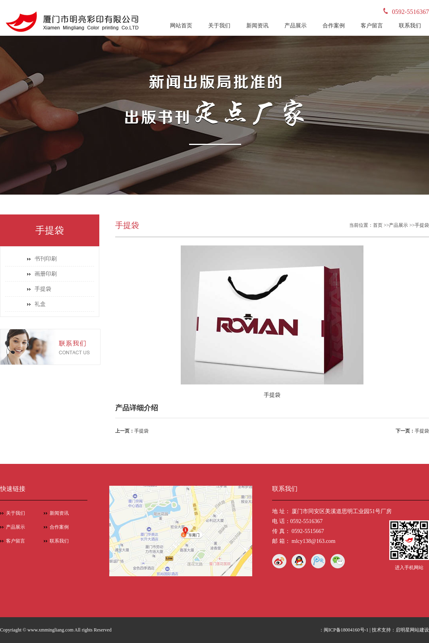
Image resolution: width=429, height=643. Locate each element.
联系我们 (410, 26)
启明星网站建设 (412, 630)
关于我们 (219, 26)
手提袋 (43, 289)
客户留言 (372, 26)
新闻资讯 (257, 26)
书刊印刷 (46, 259)
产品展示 (295, 26)
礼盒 (40, 304)
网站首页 (181, 26)
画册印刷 (46, 274)
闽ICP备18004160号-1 (346, 630)
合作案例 (334, 26)
